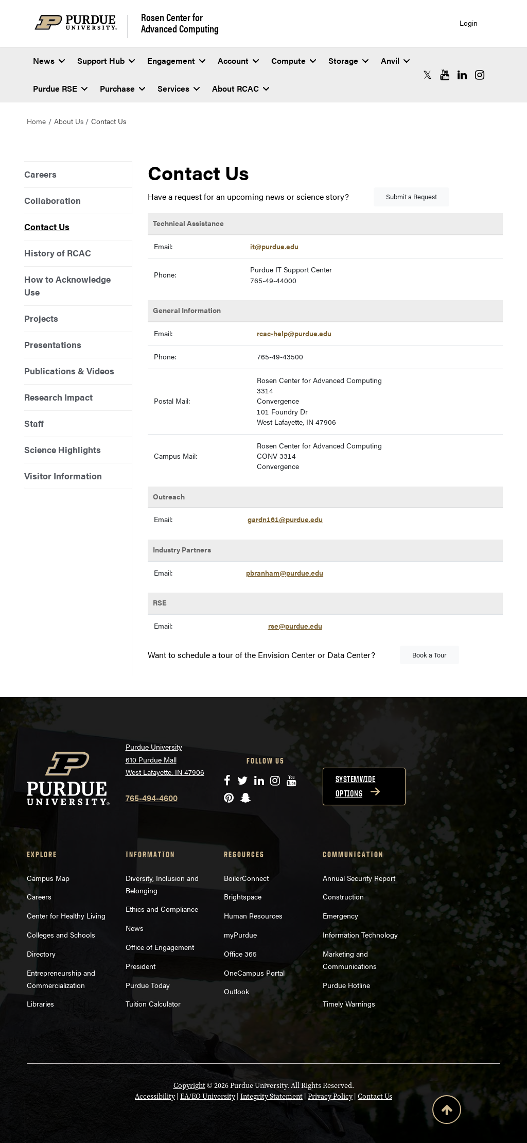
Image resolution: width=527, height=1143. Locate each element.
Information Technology (360, 934)
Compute (293, 60)
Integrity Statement (271, 1096)
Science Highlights (62, 449)
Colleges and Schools (61, 934)
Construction (343, 896)
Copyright (189, 1085)
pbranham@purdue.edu (284, 573)
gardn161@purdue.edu (285, 519)
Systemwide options (356, 786)
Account (238, 60)
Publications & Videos (69, 371)
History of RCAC (57, 253)
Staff (34, 423)
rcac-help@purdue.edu (294, 333)
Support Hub (106, 60)
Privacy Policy (330, 1096)
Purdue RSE (60, 88)
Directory (41, 953)
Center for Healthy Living (66, 915)
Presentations (52, 344)
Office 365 (240, 953)
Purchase (122, 88)
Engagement (176, 60)
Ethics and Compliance (162, 909)
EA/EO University (207, 1096)
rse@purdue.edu (295, 626)
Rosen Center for (180, 22)
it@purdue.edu (274, 246)
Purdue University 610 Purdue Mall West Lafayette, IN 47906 (165, 759)
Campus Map (48, 878)
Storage (348, 60)
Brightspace (242, 896)
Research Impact (58, 397)
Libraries (40, 1003)
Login (469, 23)
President (140, 966)
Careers (40, 174)
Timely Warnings (349, 1003)
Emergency (340, 915)
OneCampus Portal (254, 972)
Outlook (236, 991)
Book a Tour (429, 655)
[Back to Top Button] (446, 1111)
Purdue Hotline (346, 985)
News (49, 60)
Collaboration (52, 200)
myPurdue (240, 934)
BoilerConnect (246, 878)
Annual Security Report (359, 878)
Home (36, 121)
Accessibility (155, 1096)
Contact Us (46, 226)
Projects (41, 318)
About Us (68, 121)
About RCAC (240, 88)
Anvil (395, 60)
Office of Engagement (160, 947)
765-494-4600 (152, 798)
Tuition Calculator (153, 1003)
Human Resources (253, 915)
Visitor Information (63, 476)
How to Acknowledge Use (67, 285)
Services (178, 88)
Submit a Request (411, 196)
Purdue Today (148, 985)
